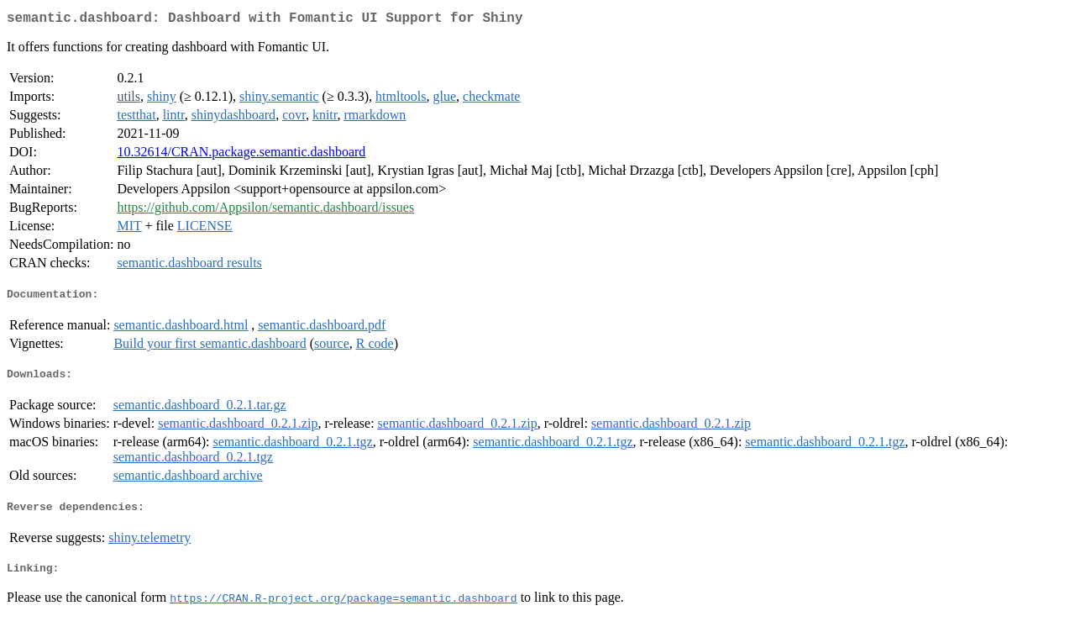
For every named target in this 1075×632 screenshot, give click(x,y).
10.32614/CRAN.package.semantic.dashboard (241, 155)
